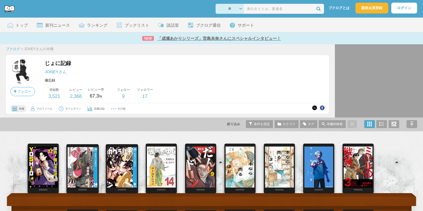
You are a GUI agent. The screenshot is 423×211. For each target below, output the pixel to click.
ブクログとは (339, 8)
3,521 (54, 96)
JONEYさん (56, 71)
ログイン (404, 8)
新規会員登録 (371, 8)
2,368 (76, 96)
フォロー (22, 91)
